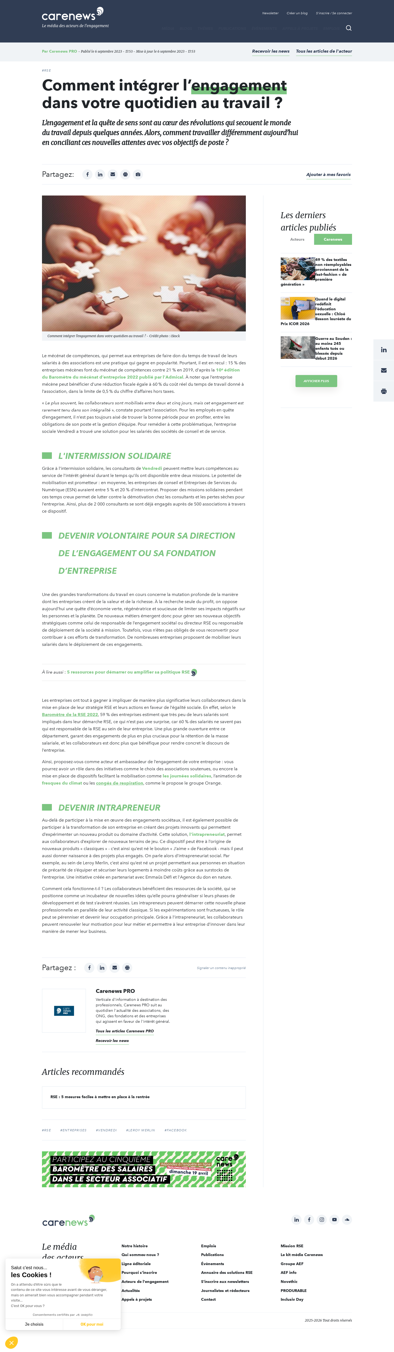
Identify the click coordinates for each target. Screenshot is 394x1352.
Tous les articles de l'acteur (324, 51)
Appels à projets (300, 28)
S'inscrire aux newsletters (225, 1281)
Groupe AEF (292, 1264)
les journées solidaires (187, 776)
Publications (232, 28)
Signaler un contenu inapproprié (221, 968)
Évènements (264, 28)
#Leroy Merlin (140, 1130)
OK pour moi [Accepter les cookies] (92, 1324)
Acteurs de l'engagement (145, 1281)
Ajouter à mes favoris (328, 174)
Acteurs (297, 239)
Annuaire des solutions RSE (227, 1272)
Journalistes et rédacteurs (225, 1290)
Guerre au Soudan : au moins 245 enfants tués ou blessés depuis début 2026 (333, 348)
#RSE (46, 70)
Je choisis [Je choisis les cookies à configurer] (34, 1324)
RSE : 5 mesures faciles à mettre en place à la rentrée (100, 1097)
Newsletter (270, 13)
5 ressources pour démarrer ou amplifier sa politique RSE (128, 672)
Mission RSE (292, 1246)
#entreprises (73, 1130)
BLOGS (186, 28)
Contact (208, 1299)
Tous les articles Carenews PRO (125, 1031)
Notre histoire (135, 1246)
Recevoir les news (270, 51)
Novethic (289, 1281)
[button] (11, 1342)
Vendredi (152, 468)
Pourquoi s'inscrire (139, 1272)
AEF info (289, 1272)
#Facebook (176, 1130)
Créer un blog (297, 13)
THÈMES (205, 28)
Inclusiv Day (292, 1299)
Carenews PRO (63, 51)
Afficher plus (316, 381)
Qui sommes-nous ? (140, 1254)
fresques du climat (62, 783)
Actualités (131, 1290)
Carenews (333, 239)
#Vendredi (106, 1130)
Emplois (331, 28)
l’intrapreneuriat (207, 834)
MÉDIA (168, 28)
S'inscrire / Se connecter (334, 13)
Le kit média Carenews (302, 1254)
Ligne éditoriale (136, 1264)
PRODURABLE (294, 1290)
